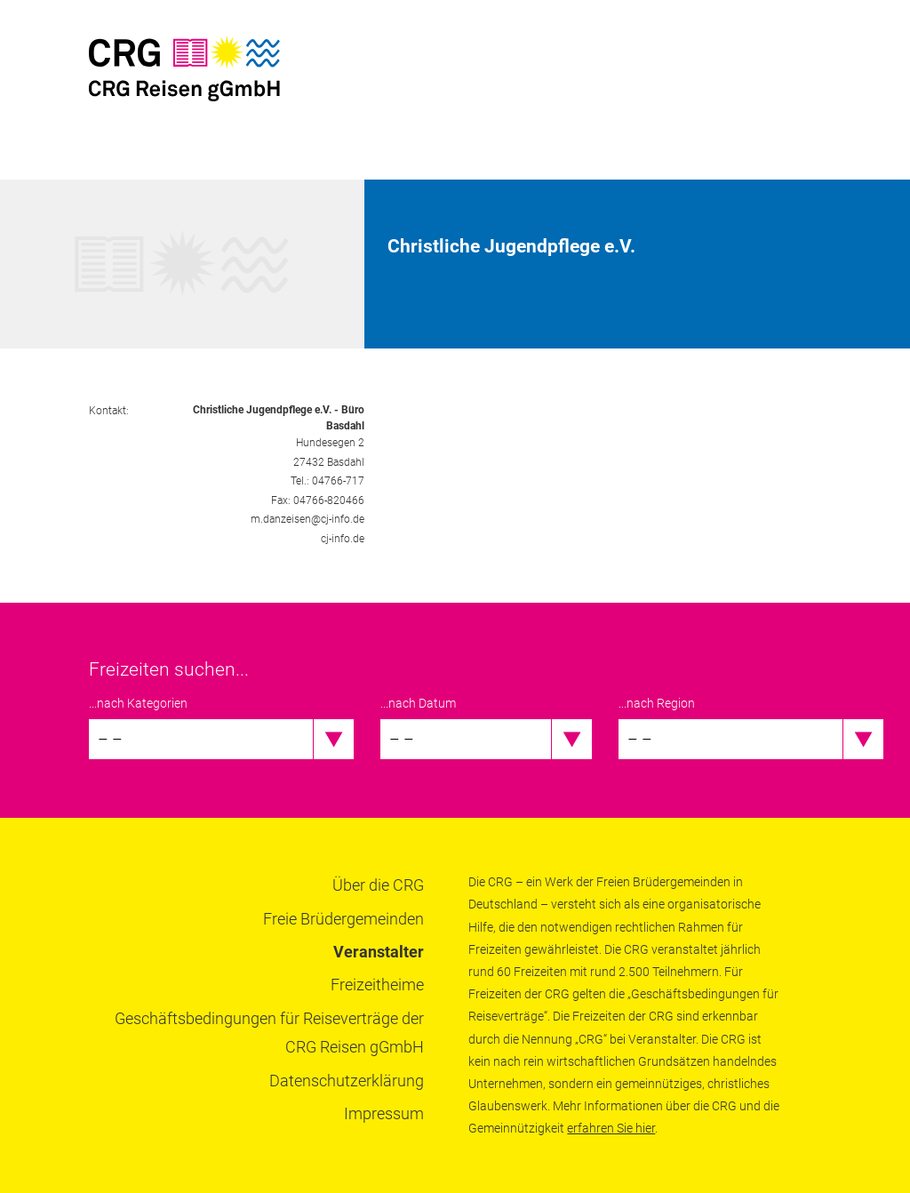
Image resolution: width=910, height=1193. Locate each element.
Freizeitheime (377, 984)
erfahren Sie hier (611, 1128)
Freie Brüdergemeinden (343, 918)
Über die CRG (378, 885)
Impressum (384, 1113)
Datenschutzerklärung (346, 1080)
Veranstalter (378, 951)
